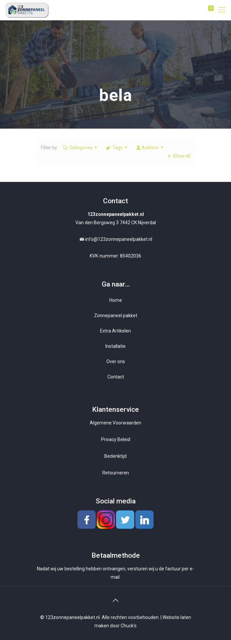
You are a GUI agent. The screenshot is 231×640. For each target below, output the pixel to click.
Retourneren (115, 472)
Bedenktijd (115, 456)
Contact (115, 376)
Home (115, 300)
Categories (80, 147)
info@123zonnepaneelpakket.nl (118, 239)
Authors (150, 147)
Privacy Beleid (115, 439)
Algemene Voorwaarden (115, 422)
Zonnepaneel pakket (115, 315)
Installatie (115, 346)
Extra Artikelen (115, 330)
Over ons (115, 361)
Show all (178, 156)
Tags (117, 147)
